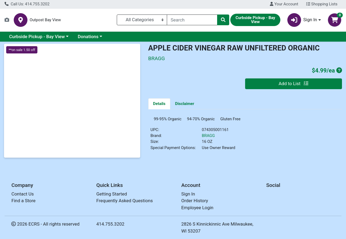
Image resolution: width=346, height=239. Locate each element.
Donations (88, 36)
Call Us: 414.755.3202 (27, 4)
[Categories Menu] (142, 20)
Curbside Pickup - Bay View (37, 36)
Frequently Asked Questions (124, 200)
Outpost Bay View (45, 20)
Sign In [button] (302, 20)
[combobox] (192, 20)
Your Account (284, 4)
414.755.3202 (110, 224)
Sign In (188, 194)
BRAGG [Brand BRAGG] (208, 137)
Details (159, 103)
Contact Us (22, 194)
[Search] (192, 20)
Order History (194, 200)
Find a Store (23, 200)
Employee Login (197, 207)
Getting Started (111, 194)
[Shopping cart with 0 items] (334, 20)
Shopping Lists (321, 4)
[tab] (159, 103)
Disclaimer (184, 103)
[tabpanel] (245, 137)
